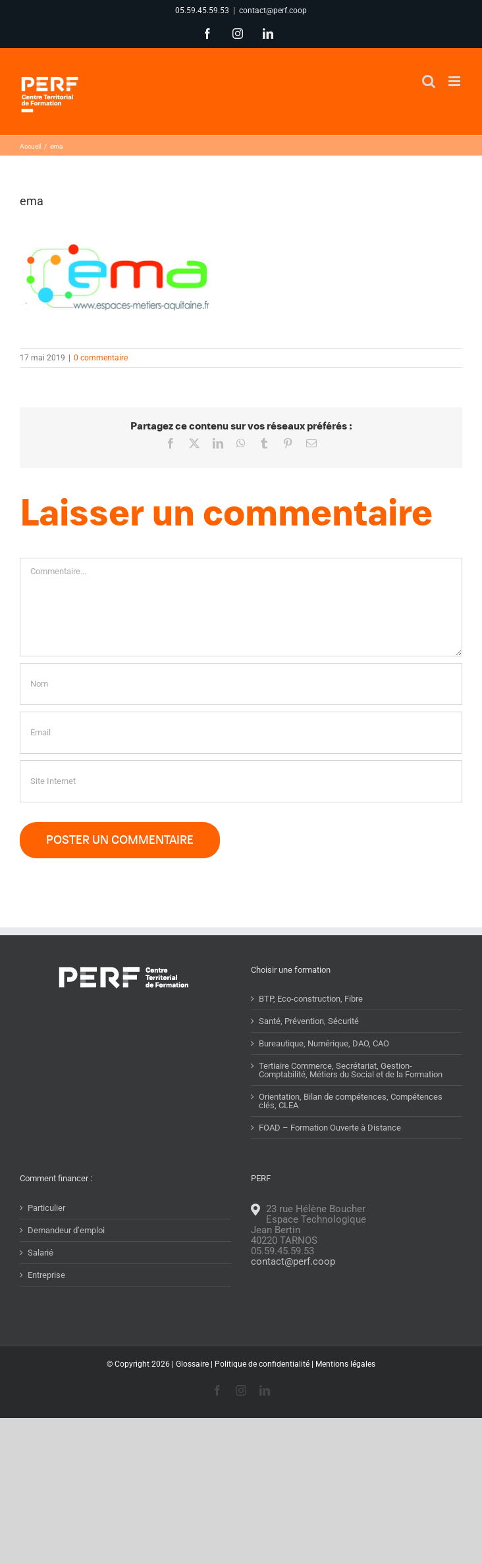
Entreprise (46, 1275)
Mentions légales (345, 1364)
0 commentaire (101, 357)
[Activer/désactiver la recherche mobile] (428, 81)
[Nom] (241, 684)
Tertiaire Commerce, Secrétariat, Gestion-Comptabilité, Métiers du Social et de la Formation (350, 1070)
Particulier (46, 1208)
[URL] (241, 781)
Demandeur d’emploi (66, 1230)
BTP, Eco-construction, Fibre (311, 998)
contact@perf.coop (273, 10)
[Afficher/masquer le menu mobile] (455, 81)
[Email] (241, 733)
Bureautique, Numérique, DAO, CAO (324, 1043)
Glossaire (192, 1364)
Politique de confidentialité (262, 1364)
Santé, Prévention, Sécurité (309, 1021)
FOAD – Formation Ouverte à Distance (330, 1127)
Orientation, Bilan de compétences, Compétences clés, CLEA (350, 1101)
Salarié (40, 1252)
